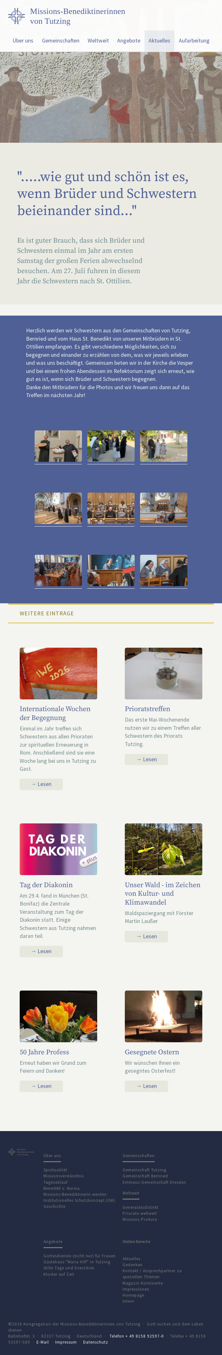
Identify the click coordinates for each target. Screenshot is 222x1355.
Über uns (22, 40)
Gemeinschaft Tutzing (144, 1170)
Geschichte (54, 1206)
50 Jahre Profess (44, 1052)
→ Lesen (41, 784)
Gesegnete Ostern (152, 1052)
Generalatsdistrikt (140, 1207)
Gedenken (133, 1264)
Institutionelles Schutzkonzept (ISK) (79, 1200)
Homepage (133, 1295)
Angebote (128, 40)
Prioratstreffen (147, 709)
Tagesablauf (56, 1182)
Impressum (66, 1342)
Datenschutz (95, 1342)
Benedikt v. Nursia (62, 1188)
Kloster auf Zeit (59, 1274)
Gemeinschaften (60, 40)
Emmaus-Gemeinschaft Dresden (154, 1182)
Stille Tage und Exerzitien (69, 1268)
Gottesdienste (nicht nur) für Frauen (80, 1256)
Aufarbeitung (194, 40)
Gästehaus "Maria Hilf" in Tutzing (77, 1262)
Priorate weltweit (140, 1213)
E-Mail (43, 1342)
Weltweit (98, 40)
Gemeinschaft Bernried (145, 1176)
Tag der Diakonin (46, 885)
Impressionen (136, 1289)
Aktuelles (159, 40)
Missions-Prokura (140, 1219)
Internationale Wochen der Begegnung (55, 713)
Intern (128, 1301)
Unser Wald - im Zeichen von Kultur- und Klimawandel (162, 894)
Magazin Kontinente (143, 1283)
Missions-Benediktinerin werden (75, 1194)
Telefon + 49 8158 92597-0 (137, 1336)
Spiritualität (55, 1170)
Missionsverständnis (64, 1176)
